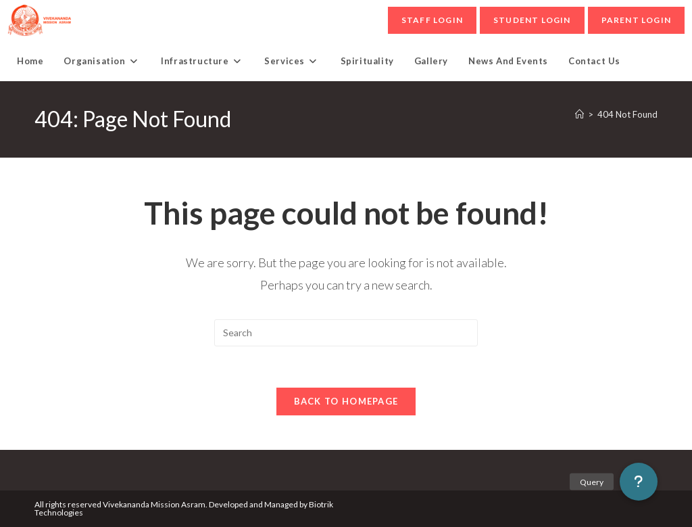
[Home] (579, 114)
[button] (639, 482)
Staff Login (432, 20)
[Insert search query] (346, 332)
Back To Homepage (346, 401)
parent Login (636, 20)
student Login (532, 20)
